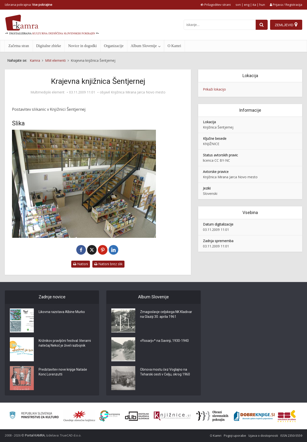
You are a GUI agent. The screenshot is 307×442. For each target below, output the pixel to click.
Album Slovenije (144, 46)
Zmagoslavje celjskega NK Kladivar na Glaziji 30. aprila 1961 (166, 314)
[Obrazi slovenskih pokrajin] (212, 416)
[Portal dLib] (137, 416)
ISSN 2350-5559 (291, 435)
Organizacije (113, 46)
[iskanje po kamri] (220, 25)
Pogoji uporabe (235, 435)
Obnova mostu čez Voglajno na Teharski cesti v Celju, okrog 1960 (165, 372)
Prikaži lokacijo (214, 89)
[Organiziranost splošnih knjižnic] (79, 416)
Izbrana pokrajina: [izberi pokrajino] (28, 4)
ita (254, 4)
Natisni (80, 264)
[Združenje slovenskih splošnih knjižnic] (172, 416)
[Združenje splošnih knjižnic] (287, 416)
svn (238, 4)
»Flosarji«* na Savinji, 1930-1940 (164, 341)
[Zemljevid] (286, 25)
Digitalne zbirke (48, 46)
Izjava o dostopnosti (263, 435)
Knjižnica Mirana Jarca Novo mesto (138, 92)
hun (262, 4)
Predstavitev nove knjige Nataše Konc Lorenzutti (63, 372)
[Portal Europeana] (110, 416)
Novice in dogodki (82, 46)
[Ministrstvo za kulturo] (34, 416)
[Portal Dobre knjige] (254, 416)
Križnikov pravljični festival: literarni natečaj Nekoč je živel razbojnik (65, 343)
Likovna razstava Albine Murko (62, 312)
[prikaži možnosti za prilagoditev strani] (216, 4)
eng (246, 4)
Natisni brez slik (108, 264)
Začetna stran (18, 46)
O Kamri (174, 46)
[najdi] (262, 25)
